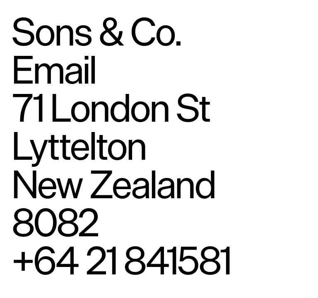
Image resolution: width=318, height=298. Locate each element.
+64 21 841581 (121, 260)
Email (54, 69)
